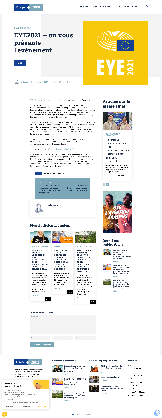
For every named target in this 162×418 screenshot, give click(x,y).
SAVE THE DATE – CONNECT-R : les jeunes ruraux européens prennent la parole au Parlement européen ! (62, 259)
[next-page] (107, 184)
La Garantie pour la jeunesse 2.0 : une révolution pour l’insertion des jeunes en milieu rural (40, 259)
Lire (47, 299)
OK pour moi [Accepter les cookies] (41, 407)
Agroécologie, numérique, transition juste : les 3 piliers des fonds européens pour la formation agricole (85, 260)
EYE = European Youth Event (41, 100)
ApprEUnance (136, 382)
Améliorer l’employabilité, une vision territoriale (77, 188)
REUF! (132, 389)
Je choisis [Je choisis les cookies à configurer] (26, 407)
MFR (72, 415)
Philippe (104, 380)
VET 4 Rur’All (135, 368)
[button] (4, 414)
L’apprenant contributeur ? (110, 377)
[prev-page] (104, 184)
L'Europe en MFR (22, 28)
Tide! (132, 372)
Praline (133, 379)
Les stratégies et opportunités (112, 135)
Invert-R (133, 385)
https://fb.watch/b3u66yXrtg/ (62, 149)
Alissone (25, 82)
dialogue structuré (52, 173)
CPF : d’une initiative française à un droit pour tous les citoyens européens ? (49, 189)
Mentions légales (135, 395)
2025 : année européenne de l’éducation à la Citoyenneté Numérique (111, 368)
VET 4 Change (136, 375)
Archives (131, 365)
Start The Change (137, 392)
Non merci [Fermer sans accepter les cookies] (10, 407)
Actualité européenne (40, 246)
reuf (69, 173)
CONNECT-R (58, 246)
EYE (64, 173)
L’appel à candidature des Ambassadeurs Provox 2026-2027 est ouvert (117, 150)
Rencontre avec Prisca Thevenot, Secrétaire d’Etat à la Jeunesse (112, 388)
